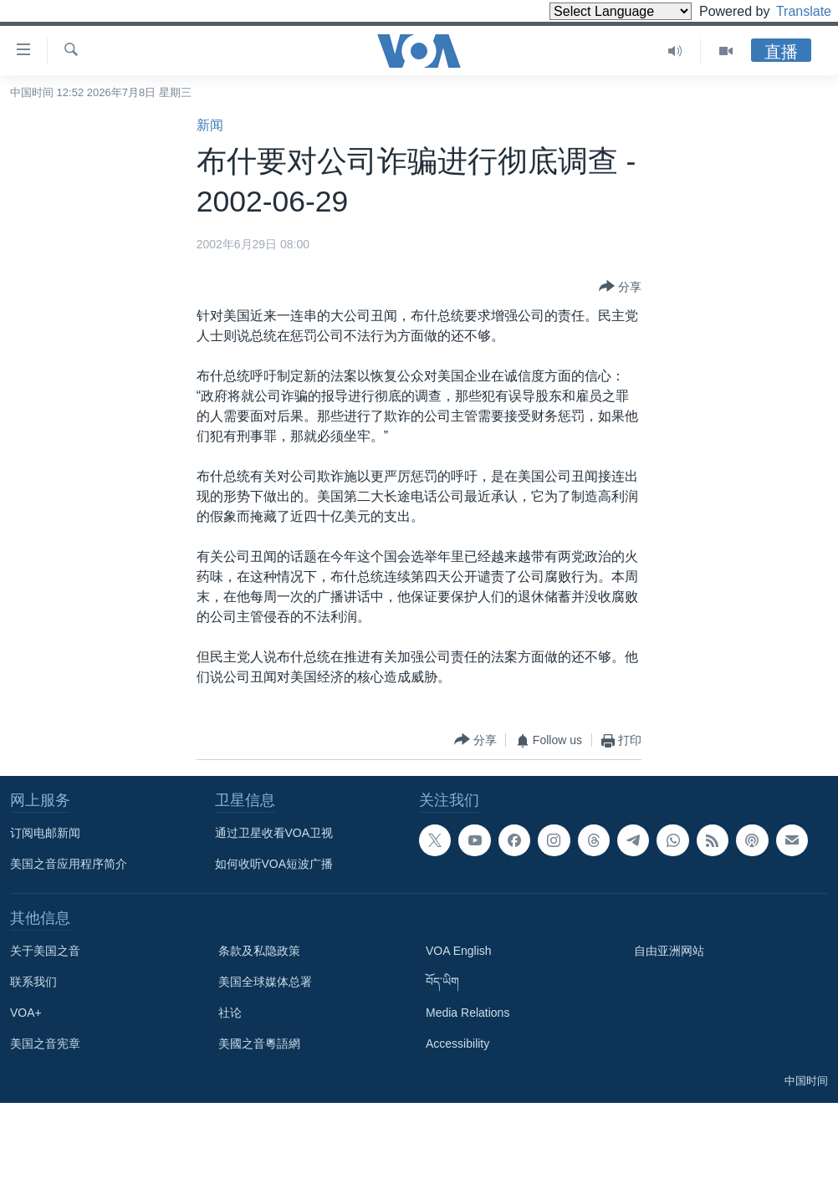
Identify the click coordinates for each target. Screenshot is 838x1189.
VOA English (459, 950)
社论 (230, 1012)
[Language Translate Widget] (592, 11)
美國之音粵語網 (259, 1043)
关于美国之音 (45, 950)
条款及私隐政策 (259, 950)
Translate (788, 11)
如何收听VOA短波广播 (274, 863)
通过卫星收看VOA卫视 (274, 832)
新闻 (210, 125)
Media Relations (467, 1012)
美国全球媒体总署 (265, 981)
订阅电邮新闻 (45, 832)
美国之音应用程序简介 (68, 863)
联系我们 (33, 981)
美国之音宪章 (45, 1043)
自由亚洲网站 (669, 950)
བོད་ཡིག (442, 981)
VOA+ (26, 1012)
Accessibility (457, 1043)
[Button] (620, 288)
